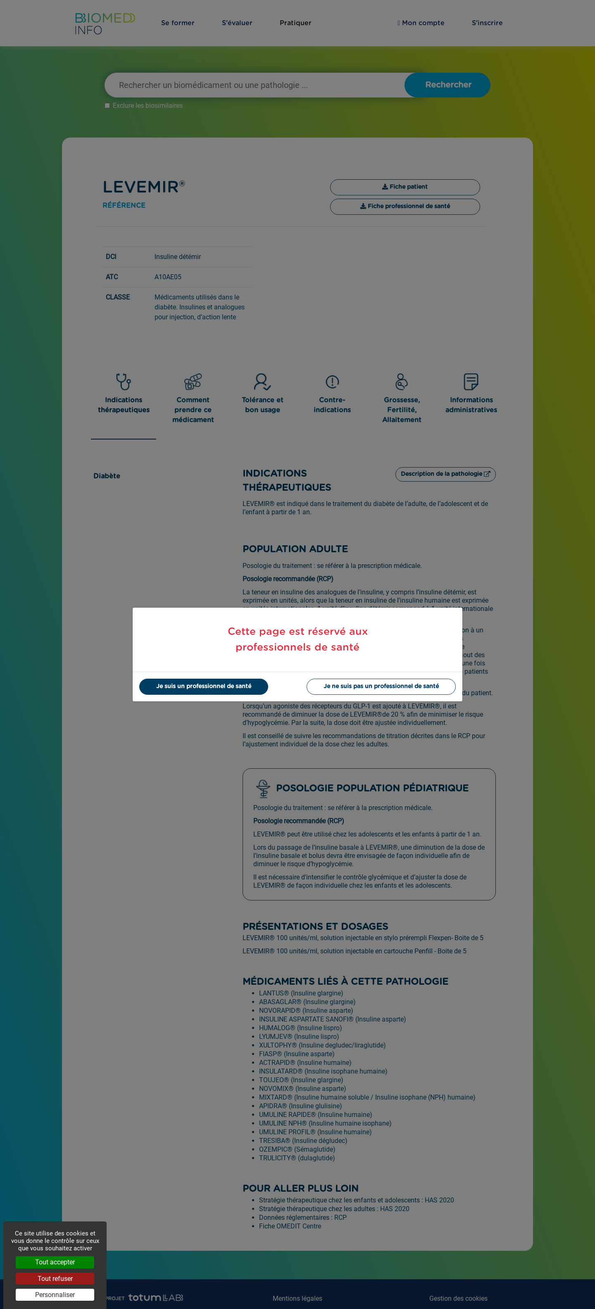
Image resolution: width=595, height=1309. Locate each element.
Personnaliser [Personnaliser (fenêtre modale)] (55, 1295)
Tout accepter (55, 1262)
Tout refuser (55, 1279)
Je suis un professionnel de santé (203, 686)
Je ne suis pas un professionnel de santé (381, 686)
